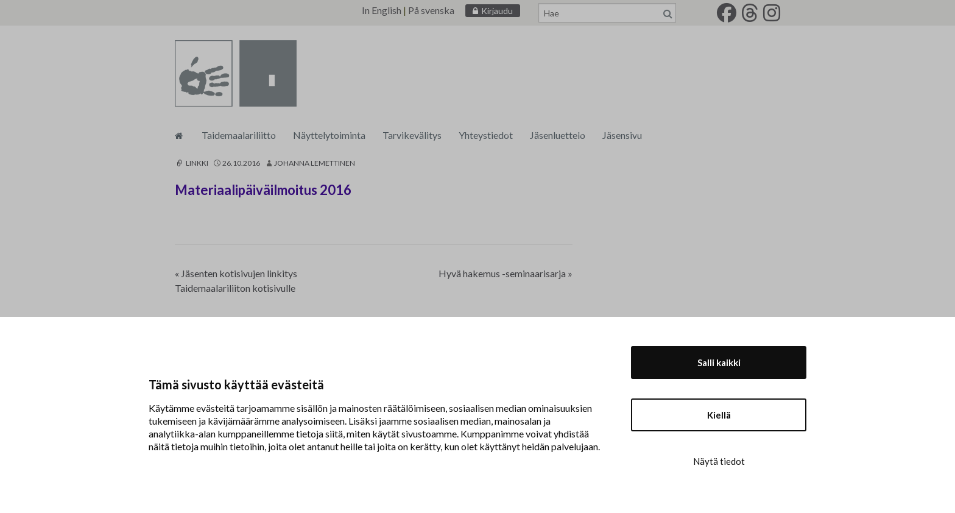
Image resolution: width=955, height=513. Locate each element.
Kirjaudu (497, 10)
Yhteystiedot (486, 135)
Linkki (191, 163)
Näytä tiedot (719, 461)
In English (381, 10)
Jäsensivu (622, 135)
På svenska (431, 10)
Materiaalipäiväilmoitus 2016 (263, 190)
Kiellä (719, 414)
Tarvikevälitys (412, 135)
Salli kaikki (719, 362)
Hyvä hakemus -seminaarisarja (506, 273)
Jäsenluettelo (557, 135)
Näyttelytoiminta (329, 135)
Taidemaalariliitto (239, 135)
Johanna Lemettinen (314, 163)
